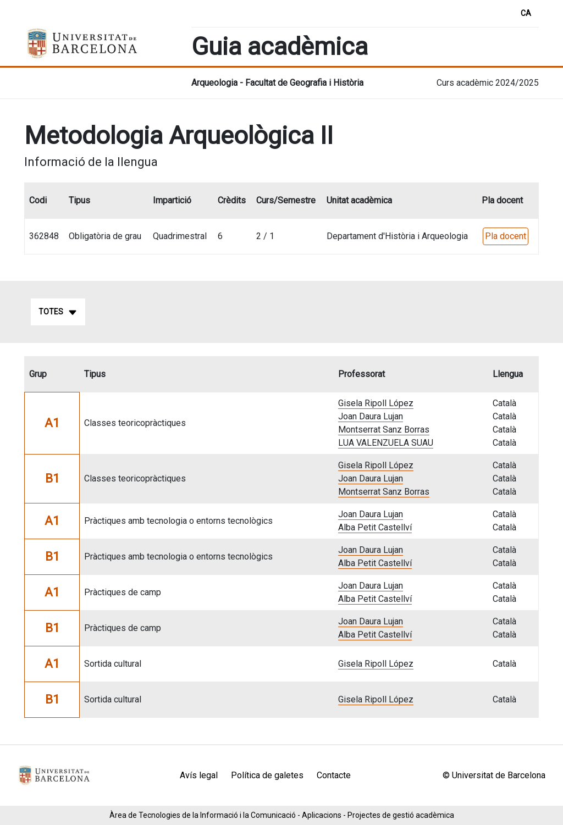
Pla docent (505, 236)
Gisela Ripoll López (375, 403)
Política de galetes (267, 775)
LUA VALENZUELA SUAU (385, 443)
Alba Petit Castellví (375, 527)
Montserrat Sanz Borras (383, 429)
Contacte (334, 775)
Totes (58, 312)
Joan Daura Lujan (370, 416)
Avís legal (199, 775)
